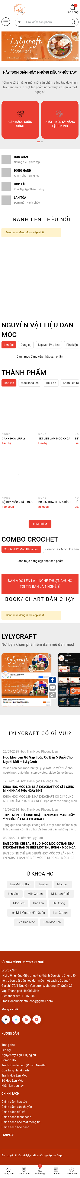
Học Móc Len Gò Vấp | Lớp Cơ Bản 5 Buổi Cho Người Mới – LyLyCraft (38, 759)
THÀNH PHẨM (23, 373)
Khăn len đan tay (12, 1085)
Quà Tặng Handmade (15, 1070)
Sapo (60, 1155)
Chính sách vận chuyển (16, 1106)
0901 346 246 (25, 996)
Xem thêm (40, 524)
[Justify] (73, 22)
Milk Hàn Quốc (60, 894)
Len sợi (6, 1050)
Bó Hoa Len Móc (12, 1080)
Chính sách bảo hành (15, 1127)
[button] (34, 58)
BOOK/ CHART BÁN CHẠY (40, 599)
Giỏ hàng (73, 12)
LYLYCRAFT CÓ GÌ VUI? (40, 733)
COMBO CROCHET (29, 539)
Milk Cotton (35, 894)
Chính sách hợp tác (14, 1101)
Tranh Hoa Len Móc (14, 1075)
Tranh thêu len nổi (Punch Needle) (23, 1065)
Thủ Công (58, 903)
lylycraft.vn (33, 1155)
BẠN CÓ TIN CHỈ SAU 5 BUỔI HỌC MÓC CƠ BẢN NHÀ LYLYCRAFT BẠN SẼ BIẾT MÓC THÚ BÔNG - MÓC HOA (39, 845)
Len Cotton (60, 912)
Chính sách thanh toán (16, 1117)
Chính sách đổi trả (13, 1112)
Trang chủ (8, 1045)
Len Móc (13, 894)
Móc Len (62, 884)
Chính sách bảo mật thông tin (21, 1122)
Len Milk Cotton (20, 884)
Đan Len (38, 903)
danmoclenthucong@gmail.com (31, 1001)
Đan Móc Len (52, 922)
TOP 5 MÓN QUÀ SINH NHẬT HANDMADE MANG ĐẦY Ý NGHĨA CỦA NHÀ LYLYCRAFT (39, 817)
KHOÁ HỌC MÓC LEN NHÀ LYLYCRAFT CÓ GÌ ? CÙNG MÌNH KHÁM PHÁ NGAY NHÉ (38, 788)
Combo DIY (8, 1060)
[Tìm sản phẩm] (47, 22)
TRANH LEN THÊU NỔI (40, 219)
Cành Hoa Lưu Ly (13, 438)
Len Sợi (43, 884)
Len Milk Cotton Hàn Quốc (28, 912)
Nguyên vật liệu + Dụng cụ (18, 1055)
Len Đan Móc (26, 922)
